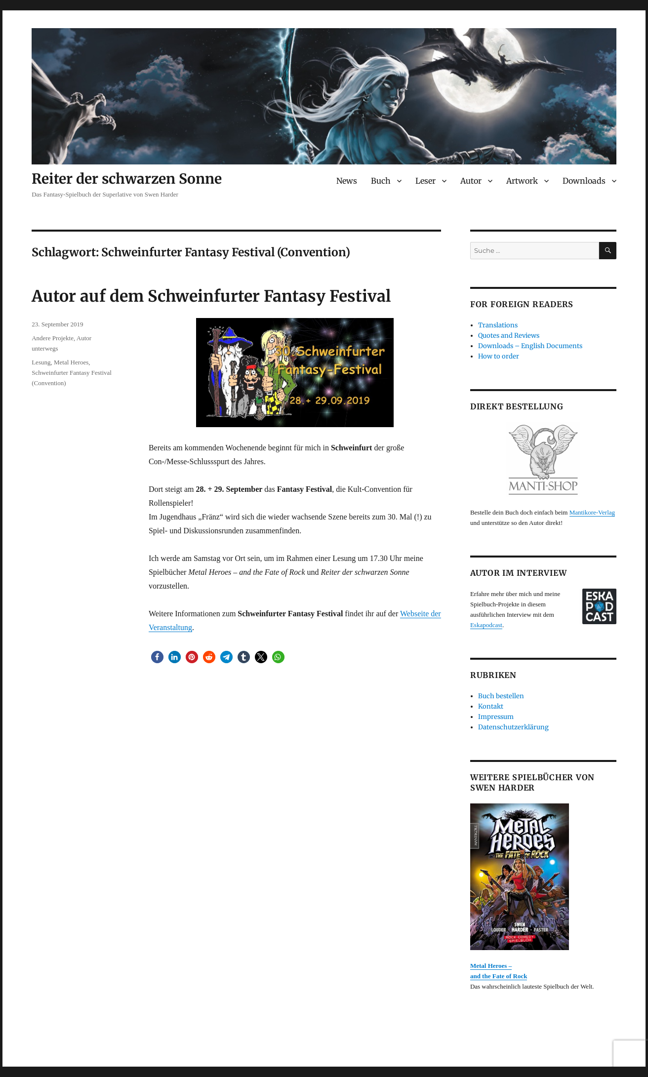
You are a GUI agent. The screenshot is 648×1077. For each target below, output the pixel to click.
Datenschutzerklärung (513, 727)
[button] (157, 657)
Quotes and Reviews (508, 335)
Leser (425, 181)
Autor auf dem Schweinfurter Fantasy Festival (211, 296)
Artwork (522, 181)
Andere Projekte (53, 338)
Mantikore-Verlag (592, 512)
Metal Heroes (71, 362)
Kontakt (490, 706)
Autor (471, 181)
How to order (498, 356)
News (346, 181)
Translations (498, 325)
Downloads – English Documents (530, 346)
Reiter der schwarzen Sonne (127, 179)
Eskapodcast (486, 625)
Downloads (584, 181)
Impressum (496, 717)
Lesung (41, 362)
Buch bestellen (501, 696)
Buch (381, 181)
